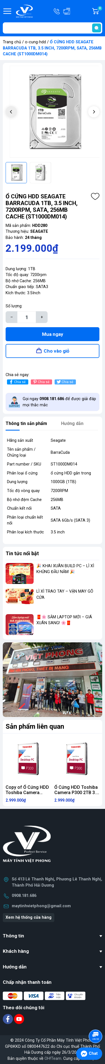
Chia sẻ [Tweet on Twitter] (64, 382)
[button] (93, 111)
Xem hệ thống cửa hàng (29, 917)
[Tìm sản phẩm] (52, 28)
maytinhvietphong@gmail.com (41, 906)
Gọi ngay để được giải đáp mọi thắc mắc (59, 401)
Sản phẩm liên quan (35, 726)
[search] (96, 27)
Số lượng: (14, 306)
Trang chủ (12, 42)
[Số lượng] (27, 317)
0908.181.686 (24, 895)
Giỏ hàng (99, 11)
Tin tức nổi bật (22, 553)
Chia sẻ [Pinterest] (40, 382)
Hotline (57, 11)
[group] (52, 112)
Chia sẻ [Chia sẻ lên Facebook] (16, 382)
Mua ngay (52, 334)
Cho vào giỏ (56, 351)
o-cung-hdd (35, 42)
